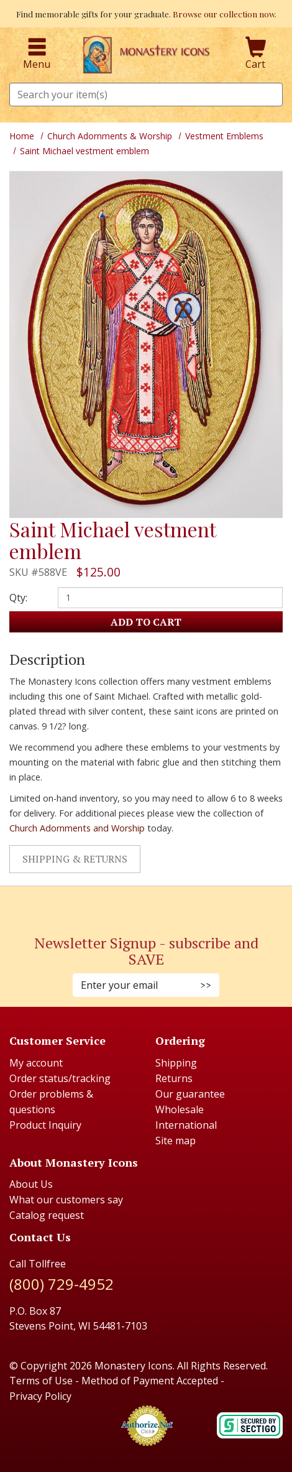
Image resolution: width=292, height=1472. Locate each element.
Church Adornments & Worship (109, 136)
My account (36, 1063)
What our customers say (66, 1199)
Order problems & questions (51, 1101)
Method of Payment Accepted (149, 1380)
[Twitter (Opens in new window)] (152, 903)
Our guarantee (190, 1094)
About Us (31, 1184)
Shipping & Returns (74, 859)
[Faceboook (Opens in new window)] (133, 903)
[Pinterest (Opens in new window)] (146, 903)
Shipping (176, 1063)
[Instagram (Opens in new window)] (140, 903)
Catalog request (46, 1215)
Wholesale (179, 1109)
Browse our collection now (224, 13)
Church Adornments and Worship (77, 828)
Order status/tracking (60, 1078)
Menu (36, 54)
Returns (174, 1078)
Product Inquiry (45, 1125)
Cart (256, 54)
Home (21, 136)
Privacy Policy (40, 1396)
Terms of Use (41, 1380)
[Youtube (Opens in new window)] (158, 903)
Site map (175, 1140)
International (186, 1125)
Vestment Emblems (224, 136)
